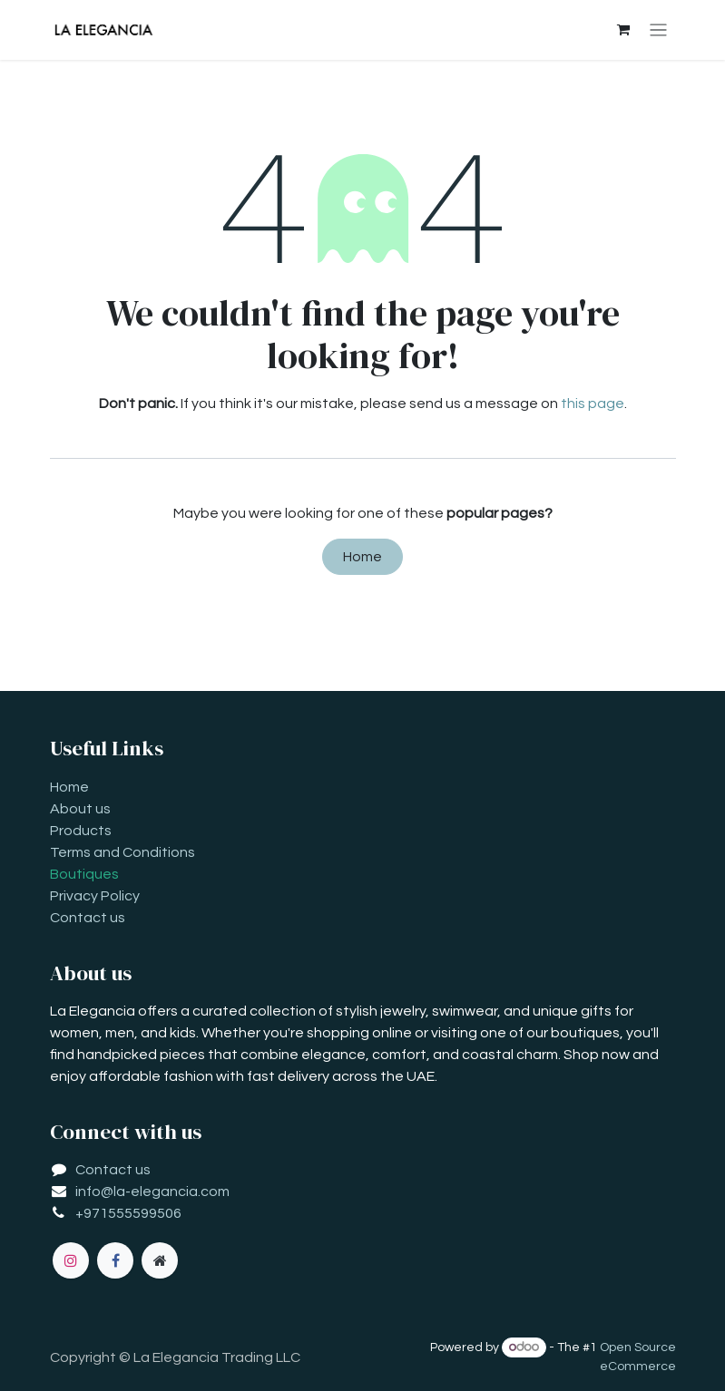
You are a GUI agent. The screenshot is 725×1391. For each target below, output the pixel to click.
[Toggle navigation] (658, 30)
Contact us (87, 917)
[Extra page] (160, 1260)
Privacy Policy (95, 896)
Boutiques (84, 874)
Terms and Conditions (122, 852)
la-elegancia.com (171, 1191)
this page (592, 403)
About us (80, 809)
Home (362, 557)
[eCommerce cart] (622, 30)
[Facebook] (115, 1260)
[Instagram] (71, 1260)
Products (81, 830)
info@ (94, 1191)
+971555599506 (128, 1213)
